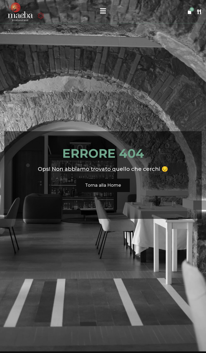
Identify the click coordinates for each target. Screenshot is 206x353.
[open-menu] (103, 11)
